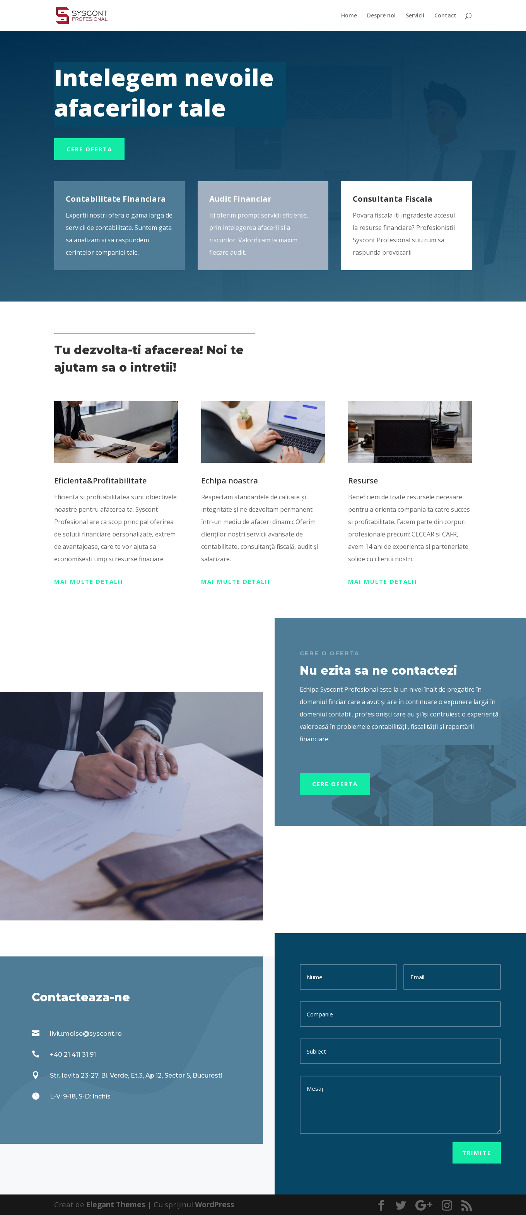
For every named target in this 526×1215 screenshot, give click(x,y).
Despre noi (381, 16)
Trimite (476, 1153)
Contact (445, 16)
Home (349, 16)
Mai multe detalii (88, 581)
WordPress (214, 1205)
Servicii (415, 16)
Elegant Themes (115, 1205)
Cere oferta (89, 149)
